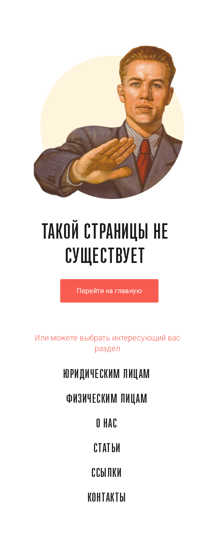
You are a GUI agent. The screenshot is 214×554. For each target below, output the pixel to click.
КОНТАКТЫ (107, 498)
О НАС (106, 424)
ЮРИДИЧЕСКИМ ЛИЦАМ (106, 374)
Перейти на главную (109, 291)
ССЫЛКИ (106, 473)
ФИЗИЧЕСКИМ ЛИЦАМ (106, 399)
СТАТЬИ (107, 448)
